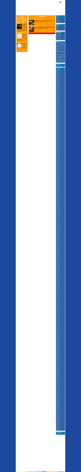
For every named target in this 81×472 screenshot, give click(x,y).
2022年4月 (58, 138)
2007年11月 (58, 380)
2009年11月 (58, 347)
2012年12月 (58, 295)
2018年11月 (58, 195)
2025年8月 (58, 82)
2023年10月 (58, 113)
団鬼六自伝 (58, 33)
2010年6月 (58, 337)
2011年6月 (58, 320)
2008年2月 (58, 376)
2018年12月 (58, 194)
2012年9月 (58, 299)
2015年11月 (58, 246)
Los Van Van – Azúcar (33, 26)
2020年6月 (58, 169)
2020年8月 (58, 166)
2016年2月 (58, 242)
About (57, 28)
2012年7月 (58, 302)
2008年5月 (58, 372)
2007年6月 (58, 387)
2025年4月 (58, 87)
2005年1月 (58, 428)
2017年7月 (58, 218)
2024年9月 (58, 97)
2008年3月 (58, 375)
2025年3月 (58, 89)
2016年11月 (58, 229)
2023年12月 (58, 110)
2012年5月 (58, 305)
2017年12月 (58, 211)
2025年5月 (58, 86)
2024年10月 (58, 96)
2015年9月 (58, 249)
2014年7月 (58, 268)
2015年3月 (58, 257)
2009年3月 (58, 358)
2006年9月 (58, 400)
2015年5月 (58, 254)
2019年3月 (58, 190)
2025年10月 (58, 79)
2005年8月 (58, 418)
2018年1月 (58, 209)
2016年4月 (58, 239)
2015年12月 (58, 244)
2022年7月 (58, 134)
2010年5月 (58, 338)
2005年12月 (58, 413)
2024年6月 (58, 101)
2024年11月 (58, 94)
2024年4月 (58, 104)
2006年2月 (58, 410)
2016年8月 (58, 233)
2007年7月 (58, 386)
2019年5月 (58, 187)
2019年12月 (58, 177)
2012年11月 (58, 296)
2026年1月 (58, 75)
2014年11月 (58, 263)
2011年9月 (58, 316)
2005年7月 (58, 420)
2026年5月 (58, 69)
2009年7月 (58, 352)
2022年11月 (58, 128)
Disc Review (45, 21)
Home (57, 26)
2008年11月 (58, 364)
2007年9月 (58, 383)
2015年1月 (58, 260)
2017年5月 (58, 221)
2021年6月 (58, 152)
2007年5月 (58, 389)
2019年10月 (58, 180)
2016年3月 (58, 240)
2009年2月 (58, 359)
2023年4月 (58, 121)
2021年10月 (58, 146)
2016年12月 (58, 228)
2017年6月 (58, 219)
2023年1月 (58, 125)
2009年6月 (58, 354)
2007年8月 (58, 385)
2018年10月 (58, 197)
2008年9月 (58, 366)
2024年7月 (58, 100)
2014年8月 (58, 267)
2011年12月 (58, 312)
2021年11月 (58, 145)
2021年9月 (58, 148)
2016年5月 (58, 237)
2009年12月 (58, 345)
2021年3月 (58, 156)
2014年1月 (58, 277)
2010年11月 (58, 330)
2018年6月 (58, 202)
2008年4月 (58, 373)
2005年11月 (58, 414)
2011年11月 (58, 313)
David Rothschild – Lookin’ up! (35, 19)
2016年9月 (58, 232)
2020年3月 (58, 173)
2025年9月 (58, 80)
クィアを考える (58, 58)
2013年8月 (58, 284)
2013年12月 (58, 278)
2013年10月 (58, 281)
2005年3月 (58, 425)
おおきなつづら (58, 47)
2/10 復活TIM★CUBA (21, 32)
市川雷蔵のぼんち (59, 35)
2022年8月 (58, 132)
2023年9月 (58, 114)
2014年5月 (58, 271)
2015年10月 (58, 247)
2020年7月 (58, 167)
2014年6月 (58, 270)
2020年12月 (58, 160)
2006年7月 (58, 403)
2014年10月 (58, 264)
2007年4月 (58, 390)
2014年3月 (58, 274)
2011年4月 (58, 323)
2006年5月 (58, 406)
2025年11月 (58, 78)
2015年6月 (58, 253)
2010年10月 (58, 331)
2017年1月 (58, 226)
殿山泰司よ (58, 36)
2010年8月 (58, 334)
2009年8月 (58, 351)
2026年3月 (58, 72)
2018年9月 (58, 198)
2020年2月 (58, 174)
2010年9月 (58, 333)
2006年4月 (58, 407)
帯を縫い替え (58, 39)
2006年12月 (58, 396)
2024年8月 (58, 99)
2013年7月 (58, 285)
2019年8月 (58, 183)
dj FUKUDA (58, 21)
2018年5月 (58, 204)
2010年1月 (58, 344)
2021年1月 (58, 159)
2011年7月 (58, 319)
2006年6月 (58, 404)
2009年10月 (58, 348)
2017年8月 (58, 216)
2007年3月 (58, 392)
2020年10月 (58, 163)
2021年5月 (58, 153)
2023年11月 (58, 111)
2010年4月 (58, 340)
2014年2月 (58, 275)
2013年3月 (58, 291)
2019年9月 (58, 181)
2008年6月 (58, 371)
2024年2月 (58, 107)
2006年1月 (58, 411)
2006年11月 (58, 397)
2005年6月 (58, 421)
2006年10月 (58, 399)
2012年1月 (58, 310)
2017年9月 (58, 215)
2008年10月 (58, 365)
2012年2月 (58, 309)
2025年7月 (58, 83)
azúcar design (42, 470)
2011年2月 (58, 326)
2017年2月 (58, 225)
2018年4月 (58, 205)
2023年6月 (58, 118)
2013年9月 (58, 282)
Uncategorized (58, 22)
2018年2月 (58, 208)
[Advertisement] (61, 452)
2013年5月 (58, 288)
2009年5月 (58, 355)
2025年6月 (58, 85)
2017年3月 (58, 223)
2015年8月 (58, 250)
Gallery (57, 27)
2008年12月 (58, 362)
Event (22, 16)
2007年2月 (58, 393)
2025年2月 (58, 90)
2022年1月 (58, 142)
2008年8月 (58, 368)
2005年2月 (58, 427)
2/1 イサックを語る (20, 42)
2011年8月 (58, 317)
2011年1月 (58, 327)
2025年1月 (58, 92)
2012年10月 (58, 298)
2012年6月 (58, 303)
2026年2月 (58, 73)
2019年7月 (58, 184)
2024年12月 (58, 93)
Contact (57, 29)
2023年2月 (58, 124)
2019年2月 (58, 191)
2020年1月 (58, 176)
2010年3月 (58, 341)
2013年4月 (58, 289)
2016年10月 (58, 230)
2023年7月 (58, 117)
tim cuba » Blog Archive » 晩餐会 (60, 48)
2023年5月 (58, 120)
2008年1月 (58, 378)
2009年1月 (58, 361)
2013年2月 (58, 292)
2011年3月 (58, 324)
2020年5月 (58, 170)
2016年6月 (58, 236)
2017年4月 (58, 222)
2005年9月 (58, 417)
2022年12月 (58, 127)
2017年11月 (58, 212)
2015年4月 (58, 256)
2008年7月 (58, 369)
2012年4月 (58, 306)
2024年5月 (58, 103)
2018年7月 (58, 201)
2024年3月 (58, 106)
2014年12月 (58, 261)
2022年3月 (58, 139)
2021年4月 (58, 155)
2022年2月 (58, 141)
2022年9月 (58, 131)
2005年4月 (58, 424)
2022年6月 (58, 135)
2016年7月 (58, 235)
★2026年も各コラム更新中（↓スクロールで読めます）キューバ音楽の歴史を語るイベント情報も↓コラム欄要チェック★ (22, 21)
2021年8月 (58, 149)
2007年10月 (58, 382)
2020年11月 (58, 162)
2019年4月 (58, 188)
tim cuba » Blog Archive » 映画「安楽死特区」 (60, 56)
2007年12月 (58, 379)
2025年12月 (58, 76)
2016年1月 (58, 243)
